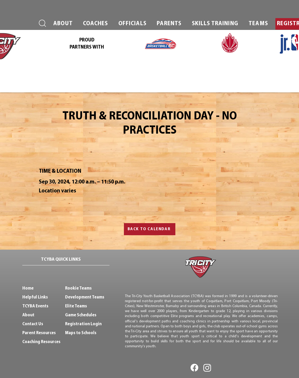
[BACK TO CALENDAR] (149, 229)
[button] (63, 24)
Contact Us (32, 324)
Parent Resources (39, 333)
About (28, 315)
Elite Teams (76, 306)
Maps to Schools (80, 333)
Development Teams (84, 297)
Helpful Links (35, 297)
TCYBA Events (35, 306)
